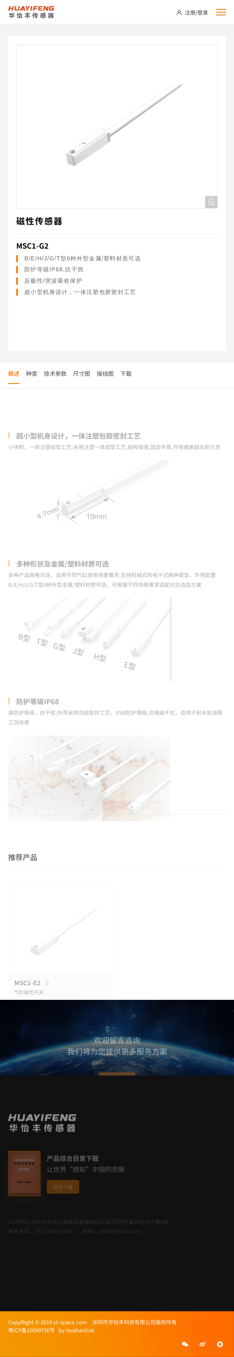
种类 (31, 373)
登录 (202, 12)
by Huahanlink (74, 1330)
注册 (190, 12)
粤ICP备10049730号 (31, 1330)
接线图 (105, 373)
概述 (14, 373)
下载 (126, 373)
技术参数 (55, 373)
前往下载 (63, 1197)
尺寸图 (81, 373)
